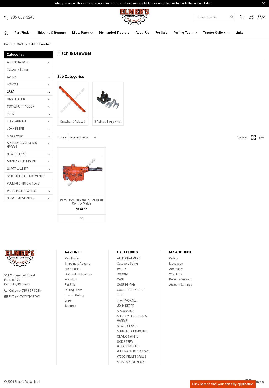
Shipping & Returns (51, 33)
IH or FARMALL (17, 121)
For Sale (161, 33)
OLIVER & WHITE (17, 168)
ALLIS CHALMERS (18, 62)
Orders (173, 258)
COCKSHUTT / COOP (20, 106)
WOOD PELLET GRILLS (21, 191)
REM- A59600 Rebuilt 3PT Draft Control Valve (81, 201)
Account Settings (180, 284)
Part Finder (22, 33)
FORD (10, 114)
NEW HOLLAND (16, 154)
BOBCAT (12, 84)
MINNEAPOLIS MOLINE (22, 161)
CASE (11, 91)
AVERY (11, 77)
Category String (17, 69)
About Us (142, 33)
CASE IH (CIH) (16, 99)
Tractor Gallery (216, 33)
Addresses (176, 269)
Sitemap (70, 305)
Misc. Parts (82, 33)
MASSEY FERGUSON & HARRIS (22, 145)
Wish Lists (175, 274)
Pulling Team (185, 33)
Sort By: (61, 137)
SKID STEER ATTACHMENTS (26, 176)
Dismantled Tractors (114, 33)
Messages (176, 263)
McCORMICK (15, 136)
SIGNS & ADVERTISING (21, 198)
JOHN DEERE (15, 128)
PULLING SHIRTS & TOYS (23, 183)
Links (239, 33)
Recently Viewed (180, 279)
